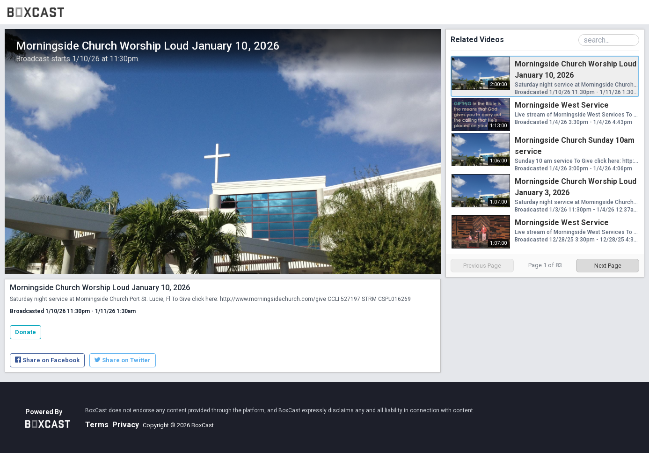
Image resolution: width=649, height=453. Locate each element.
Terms (97, 424)
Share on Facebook (47, 360)
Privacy (125, 424)
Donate (25, 332)
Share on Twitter (123, 360)
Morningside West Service (562, 105)
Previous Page (482, 265)
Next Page (607, 265)
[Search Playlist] (608, 40)
